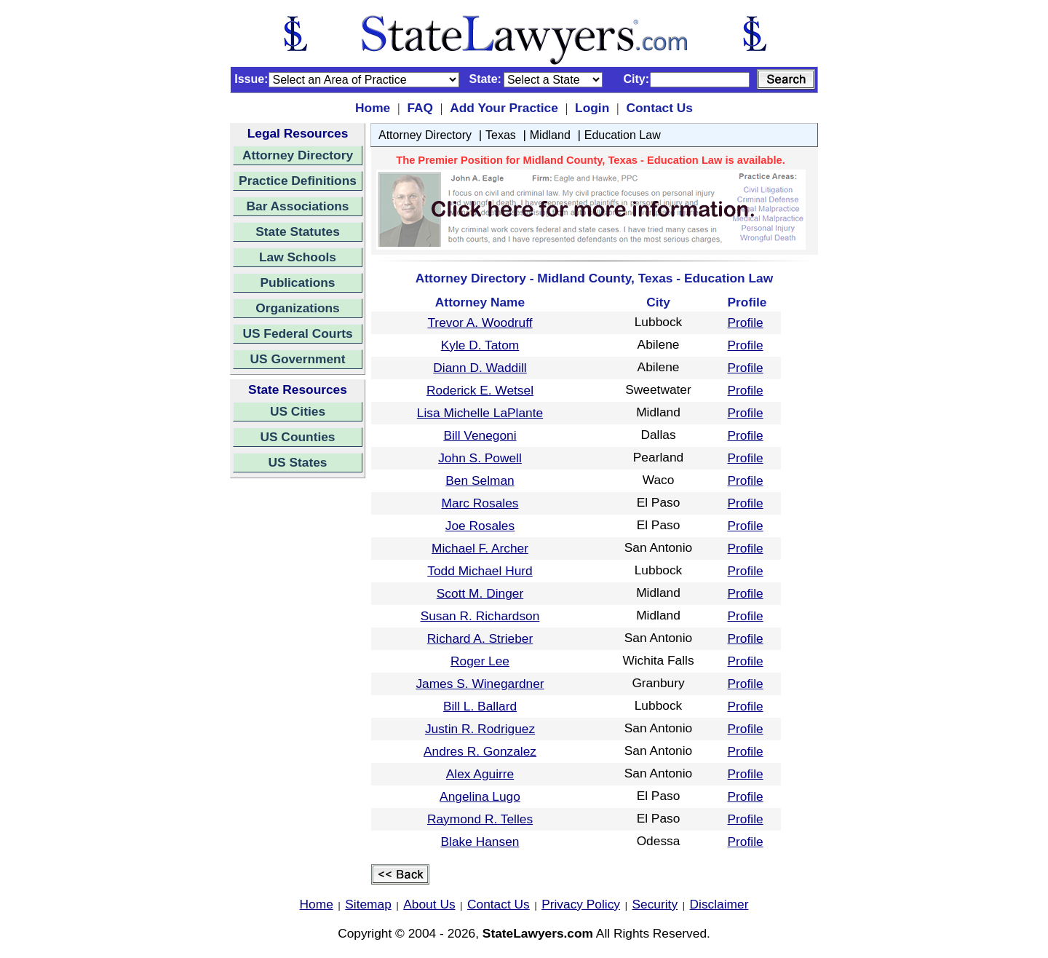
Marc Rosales (480, 503)
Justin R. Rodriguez (480, 728)
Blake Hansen (480, 841)
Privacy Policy (580, 904)
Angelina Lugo (480, 796)
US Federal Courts (297, 333)
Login (592, 107)
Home (372, 107)
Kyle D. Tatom (480, 345)
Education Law (622, 135)
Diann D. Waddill (479, 367)
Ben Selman (479, 480)
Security (655, 904)
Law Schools (297, 257)
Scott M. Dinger (480, 593)
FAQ (420, 107)
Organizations (297, 308)
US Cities (297, 411)
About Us (429, 904)
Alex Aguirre (480, 774)
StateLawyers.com (538, 933)
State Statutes (297, 231)
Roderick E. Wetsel (479, 390)
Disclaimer (719, 904)
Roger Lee (479, 661)
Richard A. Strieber (480, 638)
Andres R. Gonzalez (480, 751)
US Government (298, 359)
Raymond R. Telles (480, 819)
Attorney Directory (297, 155)
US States (298, 462)
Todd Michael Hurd (479, 570)
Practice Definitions (298, 180)
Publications (297, 282)
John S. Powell (480, 458)
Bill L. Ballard (480, 706)
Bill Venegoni (479, 435)
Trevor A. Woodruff (479, 322)
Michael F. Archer (480, 548)
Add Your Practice (504, 107)
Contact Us (659, 107)
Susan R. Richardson (480, 616)
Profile (745, 322)
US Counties (297, 436)
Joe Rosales (480, 525)
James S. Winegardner (480, 683)
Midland (550, 135)
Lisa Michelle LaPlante (480, 412)
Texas (500, 135)
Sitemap (368, 904)
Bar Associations (298, 206)
